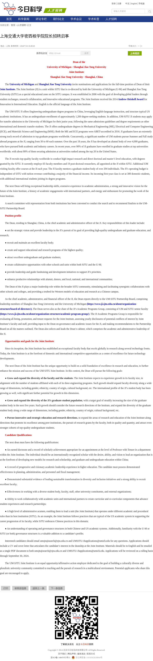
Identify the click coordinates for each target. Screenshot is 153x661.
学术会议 (76, 19)
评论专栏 (41, 19)
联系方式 (91, 654)
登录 (114, 3)
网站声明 (72, 654)
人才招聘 (111, 19)
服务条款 (81, 654)
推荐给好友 (41, 53)
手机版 (141, 3)
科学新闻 (23, 19)
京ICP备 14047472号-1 (61, 657)
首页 (9, 19)
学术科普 (93, 19)
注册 (119, 3)
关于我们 (62, 654)
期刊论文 (58, 19)
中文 (127, 3)
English (134, 3)
